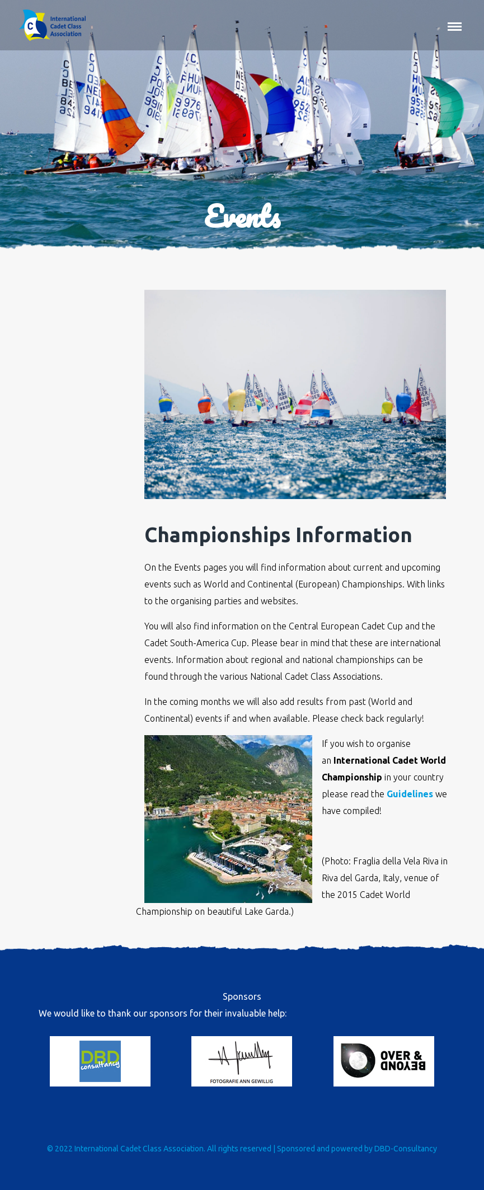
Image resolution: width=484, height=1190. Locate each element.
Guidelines (410, 794)
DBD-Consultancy (405, 1148)
